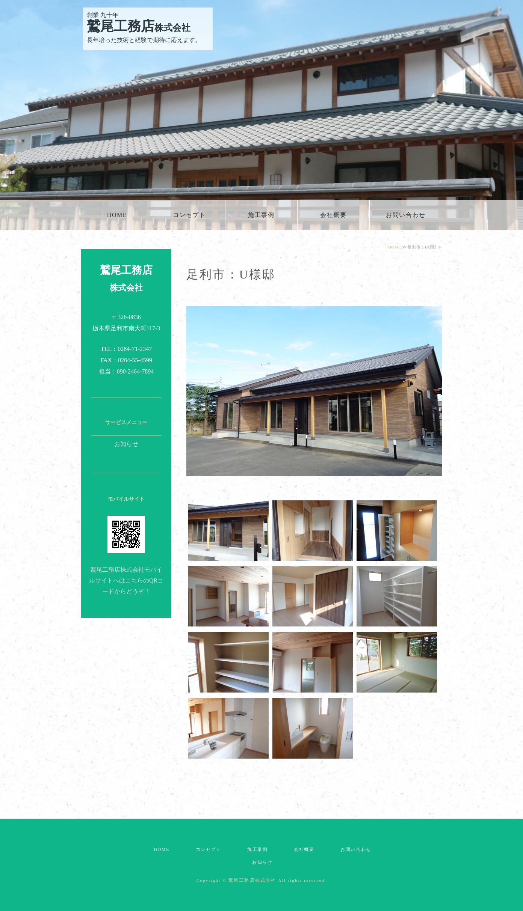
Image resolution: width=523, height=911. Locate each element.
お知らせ (126, 444)
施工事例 (261, 215)
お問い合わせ (406, 215)
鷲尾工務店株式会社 (252, 880)
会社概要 (333, 215)
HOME (117, 215)
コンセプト (189, 215)
